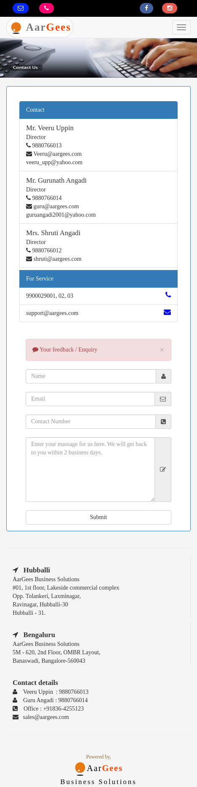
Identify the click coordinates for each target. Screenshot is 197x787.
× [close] (162, 350)
